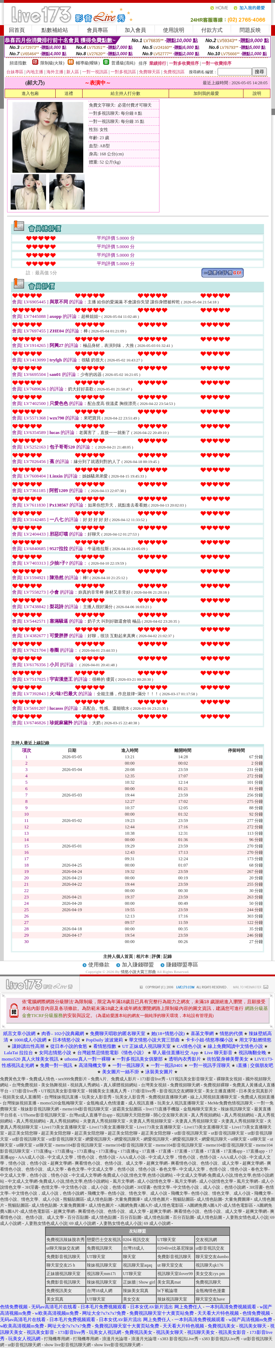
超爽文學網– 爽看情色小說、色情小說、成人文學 (96, 1163)
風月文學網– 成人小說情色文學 (142, 1181)
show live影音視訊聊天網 (67, 1344)
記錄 (167, 956)
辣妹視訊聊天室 (236, 1109)
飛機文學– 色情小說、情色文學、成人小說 (127, 1193)
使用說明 (173, 30)
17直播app (233, 1151)
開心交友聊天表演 (170, 1115)
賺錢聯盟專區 (182, 964)
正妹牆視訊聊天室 (63, 1273)
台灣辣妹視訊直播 (61, 1097)
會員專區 (97, 30)
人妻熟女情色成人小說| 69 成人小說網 (60, 1223)
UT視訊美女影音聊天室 (191, 1078)
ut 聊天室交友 (170, 1265)
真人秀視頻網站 (206, 1115)
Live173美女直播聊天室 (64, 1127)
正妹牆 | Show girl (139, 1282)
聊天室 (129, 1256)
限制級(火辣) (52, 63)
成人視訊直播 (141, 1103)
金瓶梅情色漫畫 (210, 1290)
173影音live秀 (152, 1078)
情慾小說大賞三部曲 (138, 972)
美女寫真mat (169, 1282)
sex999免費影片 (72, 1078)
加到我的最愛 (206, 93)
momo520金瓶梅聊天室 (61, 1103)
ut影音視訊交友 (210, 1248)
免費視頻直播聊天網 (167, 1097)
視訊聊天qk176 (209, 1265)
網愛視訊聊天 (98, 1139)
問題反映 (250, 30)
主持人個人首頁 (118, 956)
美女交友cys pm (210, 1273)
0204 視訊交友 (136, 1239)
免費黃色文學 (13, 1078)
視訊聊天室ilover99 (175, 1273)
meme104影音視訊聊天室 (85, 1109)
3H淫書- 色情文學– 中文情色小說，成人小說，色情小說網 (79, 1187)
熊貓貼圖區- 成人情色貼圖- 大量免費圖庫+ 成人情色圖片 (116, 1199)
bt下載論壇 (167, 1290)
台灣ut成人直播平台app (91, 1115)
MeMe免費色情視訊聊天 (230, 1103)
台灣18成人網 (99, 1290)
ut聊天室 (239, 1139)
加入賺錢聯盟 (138, 964)
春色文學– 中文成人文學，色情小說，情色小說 (111, 1169)
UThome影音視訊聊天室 (43, 1115)
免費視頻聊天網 (185, 1085)
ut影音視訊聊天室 (190, 1133)
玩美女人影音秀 (97, 1097)
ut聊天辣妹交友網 (62, 1248)
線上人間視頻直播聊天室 (213, 1097)
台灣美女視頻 (154, 1085)
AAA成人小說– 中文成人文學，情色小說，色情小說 (67, 1157)
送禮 (68, 93)
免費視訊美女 (59, 1290)
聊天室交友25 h (60, 1265)
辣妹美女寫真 (135, 1290)
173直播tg (42, 1151)
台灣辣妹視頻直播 (19, 1103)
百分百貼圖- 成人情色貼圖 (92, 1217)
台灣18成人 (133, 1248)
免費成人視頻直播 (258, 1097)
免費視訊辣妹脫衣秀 (65, 1239)
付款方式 (212, 30)
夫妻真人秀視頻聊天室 (104, 1121)
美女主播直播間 (220, 1091)
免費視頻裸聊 (216, 1085)
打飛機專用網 (56, 1338)
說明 (257, 93)
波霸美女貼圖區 (127, 1109)
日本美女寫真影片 (256, 1091)
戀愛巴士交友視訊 (104, 1239)
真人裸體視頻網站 (120, 1085)
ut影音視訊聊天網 (24, 1344)
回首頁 (17, 30)
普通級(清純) (123, 63)
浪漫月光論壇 (115, 1338)
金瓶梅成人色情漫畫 (105, 1103)
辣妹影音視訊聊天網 (40, 1109)
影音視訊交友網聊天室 (180, 1091)
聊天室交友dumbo (212, 1256)
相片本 (142, 956)
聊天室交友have (210, 1299)
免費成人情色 (42, 1078)
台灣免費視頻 (25, 1085)
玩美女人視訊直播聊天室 (180, 1103)
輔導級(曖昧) (88, 63)
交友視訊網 (206, 1239)
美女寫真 (54, 1299)
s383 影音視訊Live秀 (179, 1338)
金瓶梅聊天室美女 (200, 1109)
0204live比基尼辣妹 (175, 1248)
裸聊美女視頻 (229, 1078)
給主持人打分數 (125, 93)
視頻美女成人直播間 (21, 1097)
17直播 (148, 1151)
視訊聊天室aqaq (137, 1265)
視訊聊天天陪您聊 (133, 1115)
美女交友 (131, 1299)
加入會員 (135, 30)
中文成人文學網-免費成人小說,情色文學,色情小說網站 (122, 1175)
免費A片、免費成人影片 (113, 1078)
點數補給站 (54, 30)
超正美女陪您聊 (23, 1133)
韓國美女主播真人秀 (108, 1091)
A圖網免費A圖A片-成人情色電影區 (151, 1205)
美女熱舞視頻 (54, 1085)
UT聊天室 (166, 1239)
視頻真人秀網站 (85, 1085)
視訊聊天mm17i (101, 1273)
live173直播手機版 (163, 1109)
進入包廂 (30, 93)
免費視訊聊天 (99, 1248)
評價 (156, 956)
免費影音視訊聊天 (63, 1256)
